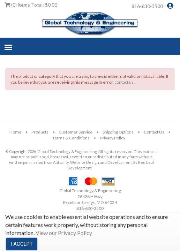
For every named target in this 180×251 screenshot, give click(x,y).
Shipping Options (118, 132)
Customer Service (75, 132)
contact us (124, 82)
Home (15, 132)
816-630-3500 (147, 6)
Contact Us (154, 132)
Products (39, 132)
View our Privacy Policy (64, 232)
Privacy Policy (112, 137)
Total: (31, 5)
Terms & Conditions (71, 137)
